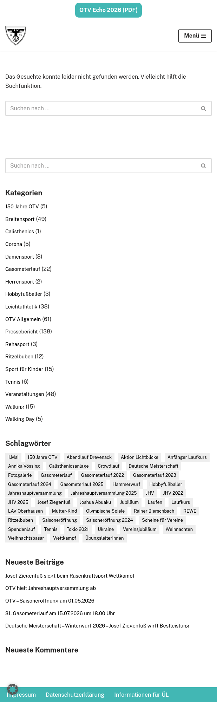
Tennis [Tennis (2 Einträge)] (50, 529)
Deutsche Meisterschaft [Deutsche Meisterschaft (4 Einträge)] (153, 466)
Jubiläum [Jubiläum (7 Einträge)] (129, 502)
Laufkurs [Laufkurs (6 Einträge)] (180, 502)
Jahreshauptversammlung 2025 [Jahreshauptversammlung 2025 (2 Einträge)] (104, 493)
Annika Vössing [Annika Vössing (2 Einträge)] (24, 466)
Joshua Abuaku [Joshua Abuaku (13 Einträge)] (95, 502)
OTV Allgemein (23, 319)
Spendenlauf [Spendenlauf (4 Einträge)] (21, 529)
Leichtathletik (21, 307)
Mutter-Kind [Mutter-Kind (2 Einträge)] (64, 511)
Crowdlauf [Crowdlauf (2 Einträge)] (109, 466)
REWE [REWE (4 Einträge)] (189, 511)
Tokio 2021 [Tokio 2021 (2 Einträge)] (78, 529)
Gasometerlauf (22, 269)
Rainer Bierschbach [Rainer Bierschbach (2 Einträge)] (154, 511)
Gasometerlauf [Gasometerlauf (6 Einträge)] (56, 475)
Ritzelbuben (19, 356)
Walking (14, 407)
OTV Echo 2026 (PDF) (108, 10)
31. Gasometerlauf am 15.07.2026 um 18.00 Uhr (60, 613)
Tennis (12, 382)
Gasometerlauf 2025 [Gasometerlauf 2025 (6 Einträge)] (82, 484)
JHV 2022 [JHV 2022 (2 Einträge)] (173, 493)
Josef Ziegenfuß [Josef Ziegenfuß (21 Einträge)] (54, 502)
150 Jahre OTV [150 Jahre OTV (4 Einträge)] (43, 457)
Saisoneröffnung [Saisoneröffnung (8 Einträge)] (59, 520)
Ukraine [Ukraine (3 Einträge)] (106, 529)
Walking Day (19, 419)
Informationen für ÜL (141, 694)
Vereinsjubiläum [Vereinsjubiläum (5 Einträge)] (140, 529)
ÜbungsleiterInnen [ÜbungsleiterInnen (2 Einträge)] (104, 538)
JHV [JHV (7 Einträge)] (150, 493)
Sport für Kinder (24, 369)
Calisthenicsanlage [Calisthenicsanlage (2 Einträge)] (69, 466)
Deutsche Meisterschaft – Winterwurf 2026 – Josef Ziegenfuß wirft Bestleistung (97, 626)
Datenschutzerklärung (75, 694)
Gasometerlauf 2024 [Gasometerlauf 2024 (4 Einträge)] (29, 484)
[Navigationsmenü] (195, 36)
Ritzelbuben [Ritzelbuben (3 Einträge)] (20, 520)
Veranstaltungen (24, 394)
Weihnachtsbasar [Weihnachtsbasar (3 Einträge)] (26, 538)
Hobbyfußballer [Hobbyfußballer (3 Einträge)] (166, 484)
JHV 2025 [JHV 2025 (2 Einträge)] (18, 502)
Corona (13, 244)
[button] (12, 689)
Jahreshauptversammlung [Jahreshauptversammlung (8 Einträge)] (35, 493)
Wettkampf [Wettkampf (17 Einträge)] (64, 538)
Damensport (19, 257)
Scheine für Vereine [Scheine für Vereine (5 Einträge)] (162, 520)
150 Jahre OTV (22, 206)
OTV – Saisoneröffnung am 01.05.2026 (49, 601)
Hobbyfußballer (23, 294)
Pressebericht (21, 331)
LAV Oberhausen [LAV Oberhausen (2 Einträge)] (25, 511)
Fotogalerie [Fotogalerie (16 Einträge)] (20, 475)
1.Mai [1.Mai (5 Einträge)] (13, 457)
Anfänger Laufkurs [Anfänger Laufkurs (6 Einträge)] (187, 457)
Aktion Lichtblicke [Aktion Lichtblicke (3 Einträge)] (139, 457)
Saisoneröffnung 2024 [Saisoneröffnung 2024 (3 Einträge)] (109, 520)
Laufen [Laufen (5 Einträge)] (155, 502)
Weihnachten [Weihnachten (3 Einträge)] (179, 529)
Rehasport (17, 344)
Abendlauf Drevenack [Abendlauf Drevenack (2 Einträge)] (89, 457)
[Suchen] (100, 108)
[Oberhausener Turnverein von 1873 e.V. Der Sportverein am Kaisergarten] (15, 35)
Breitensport (20, 219)
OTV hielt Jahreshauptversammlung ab (50, 588)
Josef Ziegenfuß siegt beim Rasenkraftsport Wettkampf (69, 576)
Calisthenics (19, 231)
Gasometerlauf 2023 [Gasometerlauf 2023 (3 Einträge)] (154, 475)
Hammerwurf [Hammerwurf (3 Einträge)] (126, 484)
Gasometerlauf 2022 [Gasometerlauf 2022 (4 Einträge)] (102, 475)
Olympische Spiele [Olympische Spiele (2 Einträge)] (105, 511)
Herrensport (19, 282)
